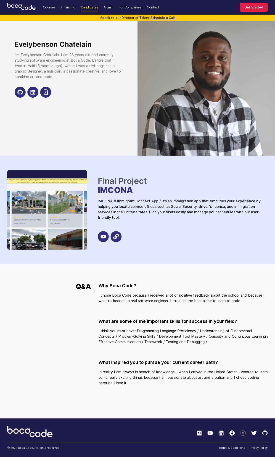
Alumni (108, 7)
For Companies (130, 7)
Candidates (89, 7)
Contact (153, 7)
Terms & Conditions (232, 447)
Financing (68, 7)
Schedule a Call (162, 18)
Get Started (253, 7)
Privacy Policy (258, 447)
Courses (49, 7)
